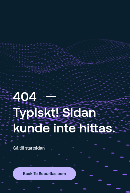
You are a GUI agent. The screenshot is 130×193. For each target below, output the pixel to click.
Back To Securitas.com (44, 173)
